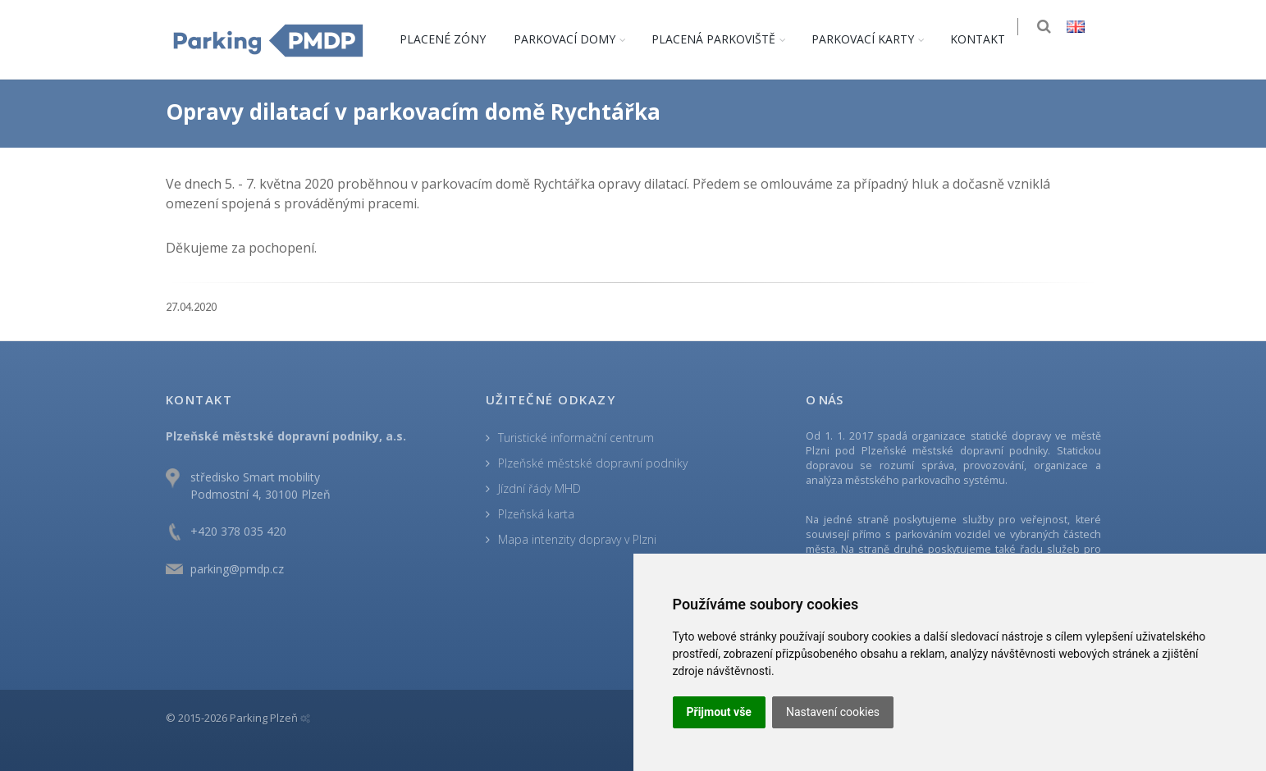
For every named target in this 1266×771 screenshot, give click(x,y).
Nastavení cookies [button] (833, 712)
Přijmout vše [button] (719, 712)
